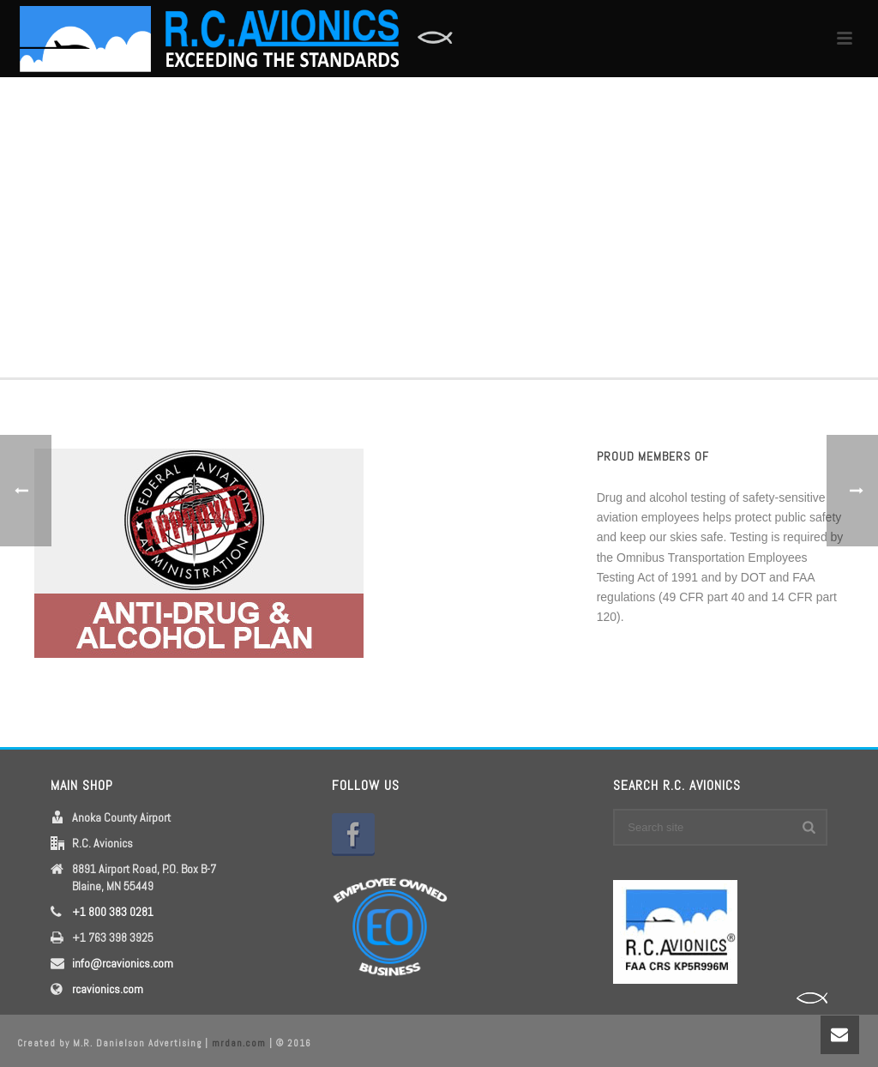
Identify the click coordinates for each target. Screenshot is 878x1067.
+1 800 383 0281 (112, 911)
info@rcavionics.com (122, 963)
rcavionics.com (107, 989)
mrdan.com (239, 1043)
